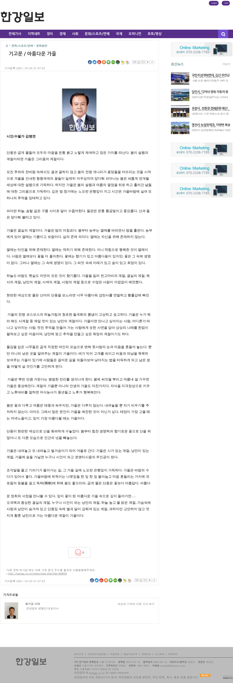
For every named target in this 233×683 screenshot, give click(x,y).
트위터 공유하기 (95, 62)
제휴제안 (173, 654)
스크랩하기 (134, 62)
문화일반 (41, 46)
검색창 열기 (223, 34)
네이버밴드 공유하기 (118, 62)
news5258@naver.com (172, 665)
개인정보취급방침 (96, 654)
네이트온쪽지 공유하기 (123, 62)
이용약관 (114, 654)
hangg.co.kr (97, 673)
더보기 (226, 64)
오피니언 (135, 33)
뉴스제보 (159, 654)
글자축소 (152, 62)
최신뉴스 (177, 64)
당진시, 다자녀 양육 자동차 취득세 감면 (210, 92)
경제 (62, 33)
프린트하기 (138, 62)
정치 (50, 33)
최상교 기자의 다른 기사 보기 (136, 604)
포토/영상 (155, 33)
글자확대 (147, 62)
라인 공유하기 (109, 62)
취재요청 (146, 654)
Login (214, 3)
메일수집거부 (130, 654)
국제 (119, 33)
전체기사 (14, 33)
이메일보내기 (143, 62)
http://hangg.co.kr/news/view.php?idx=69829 (37, 573)
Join (226, 3)
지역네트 (34, 33)
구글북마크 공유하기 (127, 62)
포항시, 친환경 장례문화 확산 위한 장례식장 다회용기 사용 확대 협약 (211, 109)
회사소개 (78, 654)
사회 (75, 33)
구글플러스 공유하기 (99, 62)
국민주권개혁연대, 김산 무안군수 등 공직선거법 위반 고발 (211, 76)
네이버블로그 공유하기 (113, 62)
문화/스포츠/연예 (97, 33)
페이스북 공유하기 (90, 62)
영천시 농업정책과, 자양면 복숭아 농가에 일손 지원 (211, 125)
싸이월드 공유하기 (104, 62)
